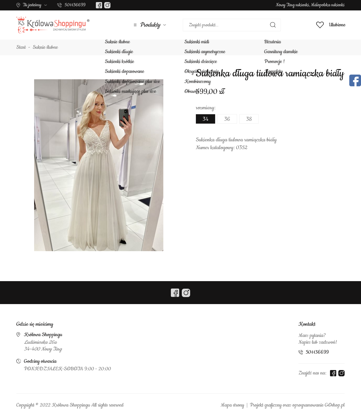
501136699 (75, 5)
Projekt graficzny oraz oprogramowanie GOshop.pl (297, 405)
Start (21, 47)
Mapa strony (232, 405)
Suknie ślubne (45, 47)
